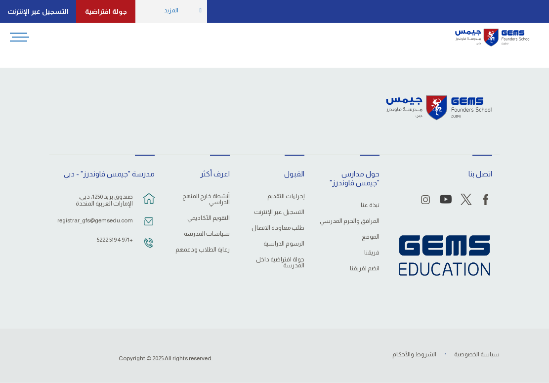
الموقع (371, 237)
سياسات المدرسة (207, 234)
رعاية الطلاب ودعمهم (202, 250)
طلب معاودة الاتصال (278, 228)
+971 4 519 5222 (115, 239)
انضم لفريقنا (365, 268)
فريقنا (372, 253)
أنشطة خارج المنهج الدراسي (206, 199)
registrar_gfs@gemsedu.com (96, 220)
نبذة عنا (370, 205)
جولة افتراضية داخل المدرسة (280, 262)
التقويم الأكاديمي (208, 218)
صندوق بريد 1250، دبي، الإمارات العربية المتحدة (104, 200)
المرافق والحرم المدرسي (350, 221)
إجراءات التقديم (285, 196)
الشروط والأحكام (414, 354)
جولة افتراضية (106, 11)
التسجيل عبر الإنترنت (38, 11)
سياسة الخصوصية (477, 354)
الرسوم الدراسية (283, 244)
